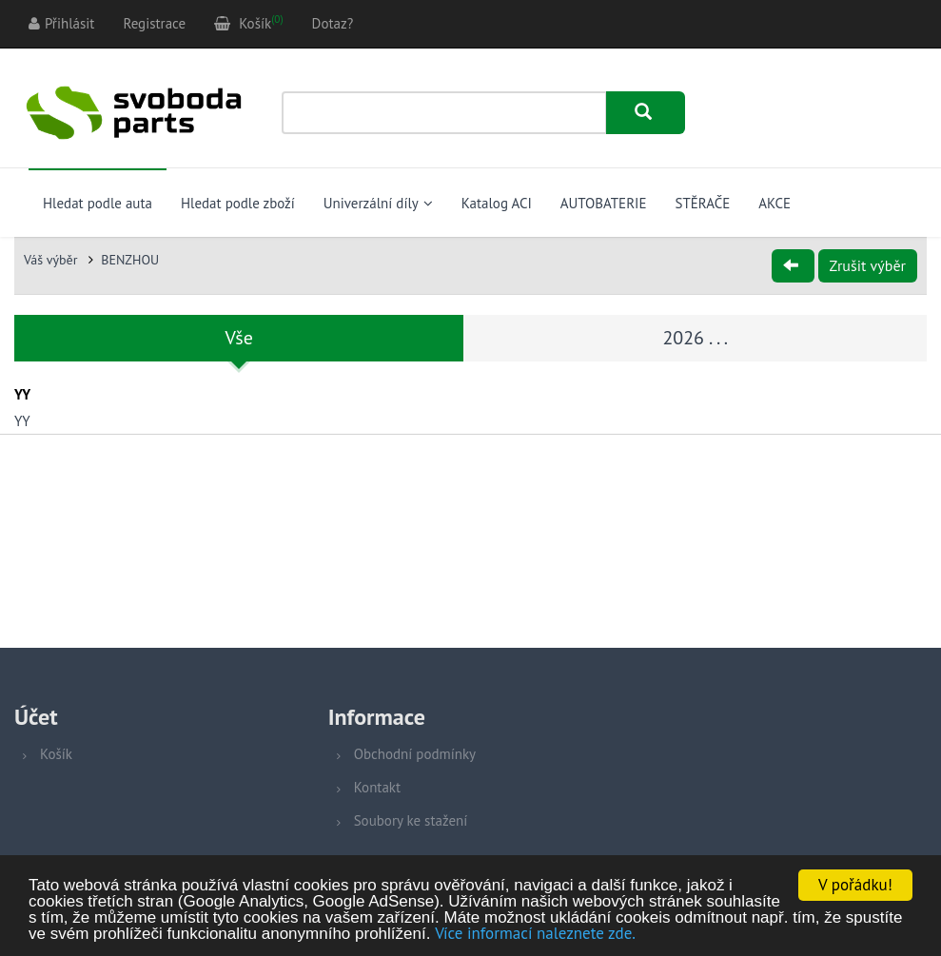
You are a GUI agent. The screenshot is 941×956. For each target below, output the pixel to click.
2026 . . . (695, 337)
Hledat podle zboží (238, 203)
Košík (56, 754)
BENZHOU (130, 259)
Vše (239, 337)
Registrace (154, 23)
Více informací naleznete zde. (535, 934)
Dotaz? (333, 23)
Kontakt (377, 787)
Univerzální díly (378, 203)
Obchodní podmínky (415, 754)
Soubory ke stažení (411, 820)
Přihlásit (61, 23)
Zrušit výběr (868, 265)
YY (22, 421)
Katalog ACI (496, 203)
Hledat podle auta (97, 203)
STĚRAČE (702, 203)
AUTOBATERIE (603, 203)
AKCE (774, 203)
